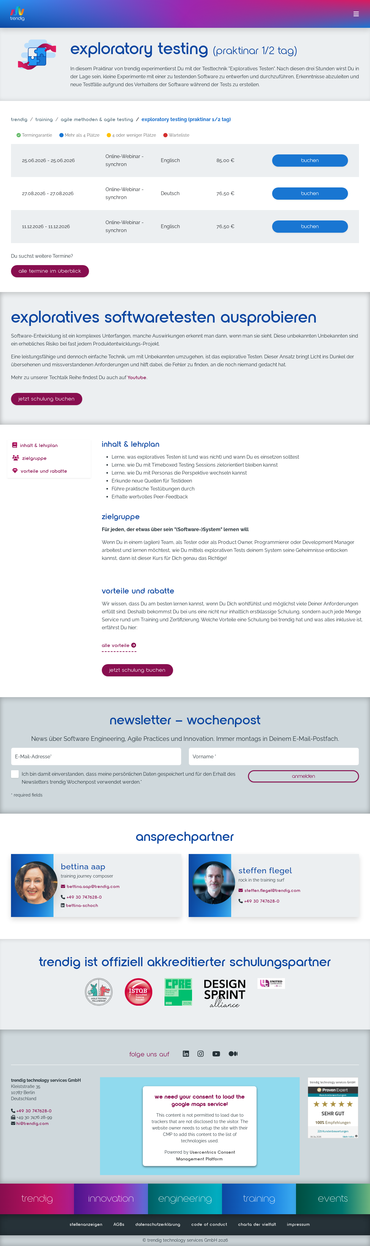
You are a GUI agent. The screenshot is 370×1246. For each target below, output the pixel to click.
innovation (111, 1199)
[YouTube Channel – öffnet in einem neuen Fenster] (217, 1054)
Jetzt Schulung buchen (48, 398)
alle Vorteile (119, 645)
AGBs (118, 1224)
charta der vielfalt (257, 1224)
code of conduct (209, 1224)
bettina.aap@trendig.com (90, 887)
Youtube (137, 377)
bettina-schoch (81, 906)
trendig (19, 119)
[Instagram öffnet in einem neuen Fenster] (202, 1054)
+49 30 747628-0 (83, 897)
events (333, 1199)
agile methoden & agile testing (97, 119)
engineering (185, 1199)
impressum (298, 1224)
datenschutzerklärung (157, 1224)
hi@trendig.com (33, 1124)
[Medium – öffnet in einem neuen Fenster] (233, 1054)
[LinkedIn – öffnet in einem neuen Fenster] (187, 1054)
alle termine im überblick (50, 271)
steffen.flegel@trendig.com (270, 891)
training (44, 119)
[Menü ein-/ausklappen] (356, 14)
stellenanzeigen (86, 1224)
